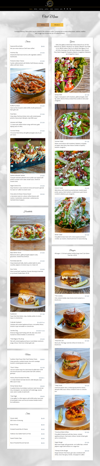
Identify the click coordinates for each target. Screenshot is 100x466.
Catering (41, 9)
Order (51, 9)
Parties (46, 9)
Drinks (35, 9)
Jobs (61, 9)
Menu (30, 9)
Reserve (56, 9)
